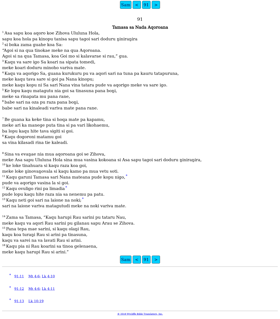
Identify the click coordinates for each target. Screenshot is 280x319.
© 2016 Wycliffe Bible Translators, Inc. (140, 314)
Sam (125, 4)
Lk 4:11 (48, 289)
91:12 (19, 289)
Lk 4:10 (48, 276)
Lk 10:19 (36, 301)
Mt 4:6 (34, 276)
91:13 (19, 301)
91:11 (19, 276)
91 (146, 4)
